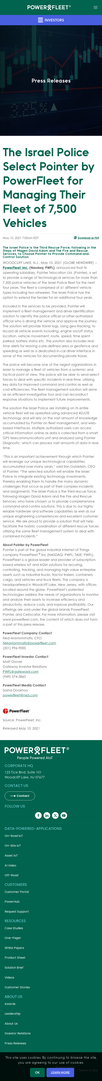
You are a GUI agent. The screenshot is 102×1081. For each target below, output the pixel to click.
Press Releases (15, 1043)
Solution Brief (14, 967)
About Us (11, 1023)
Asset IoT (11, 855)
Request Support (17, 911)
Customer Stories (17, 987)
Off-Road (11, 875)
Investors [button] (51, 19)
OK (37, 1072)
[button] (95, 7)
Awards (10, 1004)
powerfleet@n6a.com (20, 695)
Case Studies (14, 928)
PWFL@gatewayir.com (21, 672)
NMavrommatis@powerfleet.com (29, 643)
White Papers (14, 948)
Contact (23, 796)
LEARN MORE (60, 1072)
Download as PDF (86, 237)
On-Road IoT (14, 836)
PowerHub (12, 901)
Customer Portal (17, 892)
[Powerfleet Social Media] (38, 815)
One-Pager (13, 938)
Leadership (12, 1014)
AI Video (10, 865)
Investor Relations (18, 1033)
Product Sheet (15, 958)
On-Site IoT (13, 845)
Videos (9, 977)
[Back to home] (49, 7)
